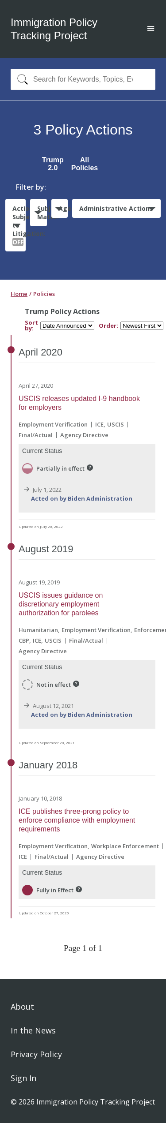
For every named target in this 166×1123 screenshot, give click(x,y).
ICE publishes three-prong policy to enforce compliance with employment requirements (77, 820)
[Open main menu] (150, 29)
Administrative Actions (116, 208)
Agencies (63, 208)
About (22, 1006)
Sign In (23, 1078)
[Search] (21, 79)
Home (19, 294)
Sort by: (31, 325)
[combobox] (83, 79)
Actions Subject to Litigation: (19, 225)
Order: (108, 326)
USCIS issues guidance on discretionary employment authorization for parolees (61, 604)
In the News (33, 1030)
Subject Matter (41, 212)
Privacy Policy (36, 1054)
